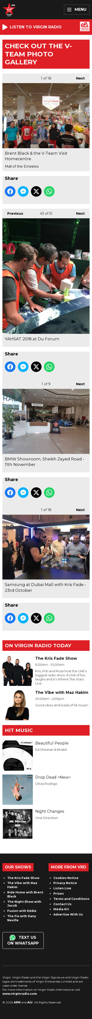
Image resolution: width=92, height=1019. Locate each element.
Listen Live (62, 888)
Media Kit (61, 909)
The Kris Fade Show (23, 878)
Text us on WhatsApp (23, 940)
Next (78, 76)
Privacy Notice (65, 883)
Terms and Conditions (71, 899)
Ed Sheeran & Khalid (51, 749)
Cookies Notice (65, 878)
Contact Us (62, 904)
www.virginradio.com (19, 993)
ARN (17, 1002)
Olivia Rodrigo (46, 784)
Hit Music (19, 730)
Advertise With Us (68, 914)
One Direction (46, 818)
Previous (12, 212)
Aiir (30, 1002)
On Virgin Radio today (38, 645)
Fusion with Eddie (21, 911)
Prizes (58, 893)
